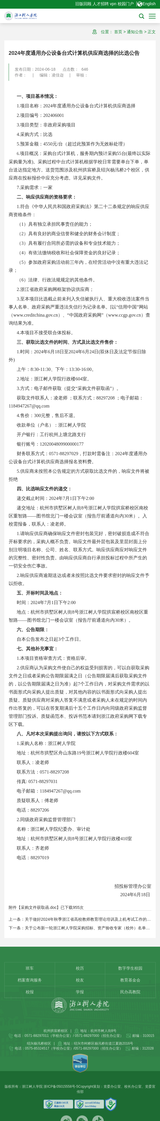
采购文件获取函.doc (39, 907)
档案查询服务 (30, 1002)
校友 (80, 1002)
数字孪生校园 (130, 991)
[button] (141, 16)
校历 (80, 991)
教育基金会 (130, 1002)
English (146, 4)
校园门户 (126, 3)
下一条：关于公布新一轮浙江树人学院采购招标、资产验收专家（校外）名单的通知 (83, 928)
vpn (113, 3)
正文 (152, 31)
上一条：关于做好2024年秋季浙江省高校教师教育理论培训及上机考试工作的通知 (82, 919)
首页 (118, 31)
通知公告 (135, 31)
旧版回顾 (83, 3)
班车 (30, 991)
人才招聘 (101, 3)
